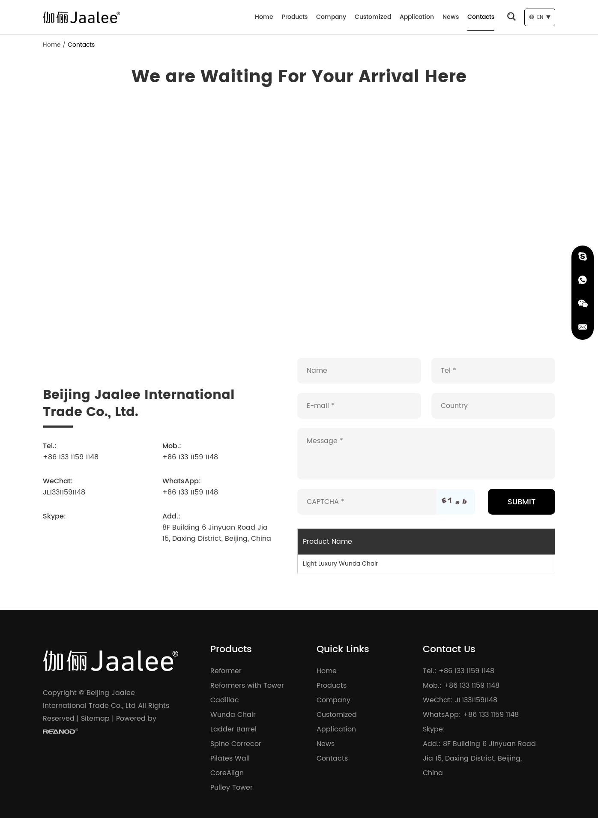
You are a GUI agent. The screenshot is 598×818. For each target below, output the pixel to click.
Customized (373, 17)
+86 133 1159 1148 (190, 492)
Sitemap (95, 718)
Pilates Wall (230, 758)
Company (331, 17)
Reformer (226, 671)
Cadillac (224, 700)
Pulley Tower (231, 787)
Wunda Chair (233, 714)
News (451, 17)
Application (417, 17)
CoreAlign (227, 773)
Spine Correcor (235, 743)
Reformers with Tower (247, 685)
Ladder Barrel (233, 729)
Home (264, 17)
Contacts (480, 17)
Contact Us (449, 649)
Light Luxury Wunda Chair (340, 564)
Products (295, 17)
